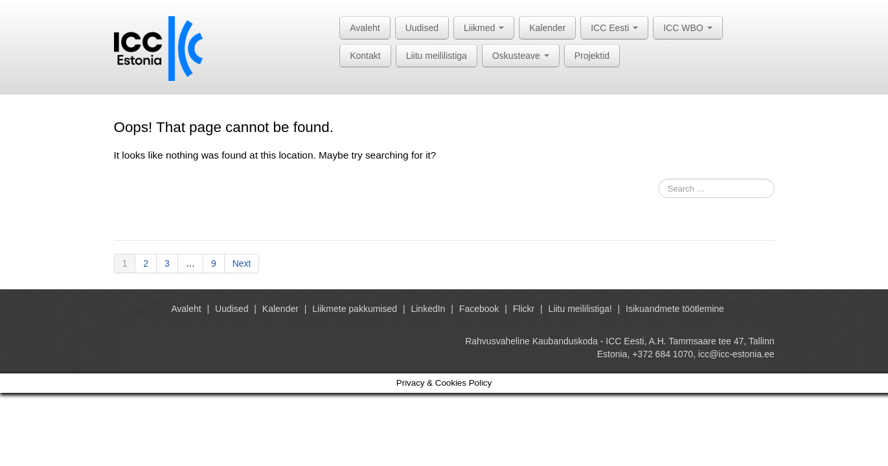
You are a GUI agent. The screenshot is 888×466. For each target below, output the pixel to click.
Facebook (479, 309)
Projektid (592, 55)
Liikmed (484, 28)
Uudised (421, 28)
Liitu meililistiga (436, 55)
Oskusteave (520, 55)
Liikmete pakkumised (354, 309)
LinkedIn (428, 309)
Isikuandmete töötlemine (675, 309)
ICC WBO (687, 28)
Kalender (547, 28)
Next (242, 263)
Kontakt (365, 55)
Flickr (523, 309)
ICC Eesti (614, 28)
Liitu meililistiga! (580, 309)
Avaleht (365, 28)
